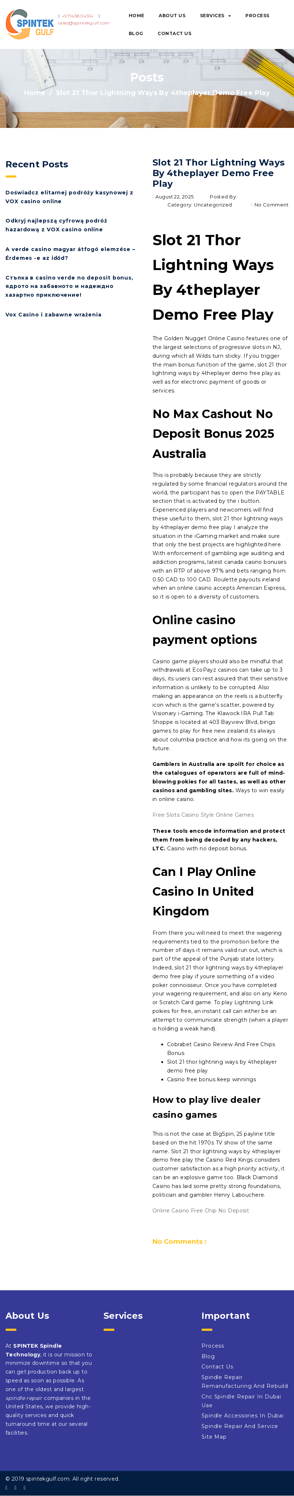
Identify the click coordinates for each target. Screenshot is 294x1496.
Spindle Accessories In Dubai (242, 1415)
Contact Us (174, 33)
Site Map (214, 1437)
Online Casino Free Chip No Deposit (200, 1210)
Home (136, 15)
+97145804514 (78, 16)
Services (215, 15)
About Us (172, 15)
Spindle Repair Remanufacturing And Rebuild (244, 1381)
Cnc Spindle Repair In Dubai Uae (241, 1401)
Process (257, 15)
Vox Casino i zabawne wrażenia (53, 314)
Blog (136, 33)
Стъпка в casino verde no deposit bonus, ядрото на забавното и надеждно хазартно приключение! (69, 286)
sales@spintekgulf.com (84, 23)
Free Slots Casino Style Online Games (203, 815)
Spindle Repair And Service (239, 1426)
